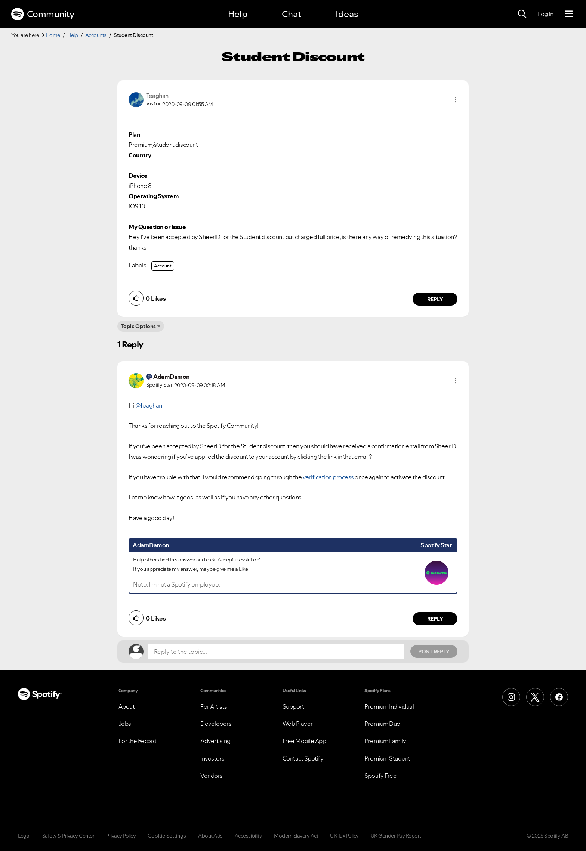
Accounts (96, 35)
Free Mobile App (304, 741)
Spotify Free (380, 775)
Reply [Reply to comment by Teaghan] (435, 299)
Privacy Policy (121, 835)
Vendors (211, 775)
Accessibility (248, 835)
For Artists (213, 706)
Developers (215, 724)
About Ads (210, 835)
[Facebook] (559, 697)
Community (42, 14)
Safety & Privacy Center (68, 835)
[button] (455, 99)
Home (53, 35)
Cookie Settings (167, 835)
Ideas (347, 14)
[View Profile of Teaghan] (157, 96)
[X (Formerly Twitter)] (535, 697)
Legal (24, 835)
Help (237, 14)
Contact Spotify (303, 758)
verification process (328, 477)
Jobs (124, 724)
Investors (212, 758)
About (126, 706)
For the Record (137, 741)
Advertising (215, 741)
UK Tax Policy (344, 835)
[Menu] (568, 14)
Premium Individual (389, 706)
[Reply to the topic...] (276, 651)
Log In (545, 14)
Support (293, 706)
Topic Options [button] (138, 326)
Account (163, 266)
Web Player (298, 724)
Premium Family (385, 741)
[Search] (522, 14)
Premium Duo (382, 724)
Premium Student (387, 758)
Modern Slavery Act (296, 835)
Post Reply (434, 651)
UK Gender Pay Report (396, 835)
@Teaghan (148, 405)
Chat (291, 14)
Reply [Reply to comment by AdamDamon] (435, 618)
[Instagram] (511, 697)
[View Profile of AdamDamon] (171, 376)
